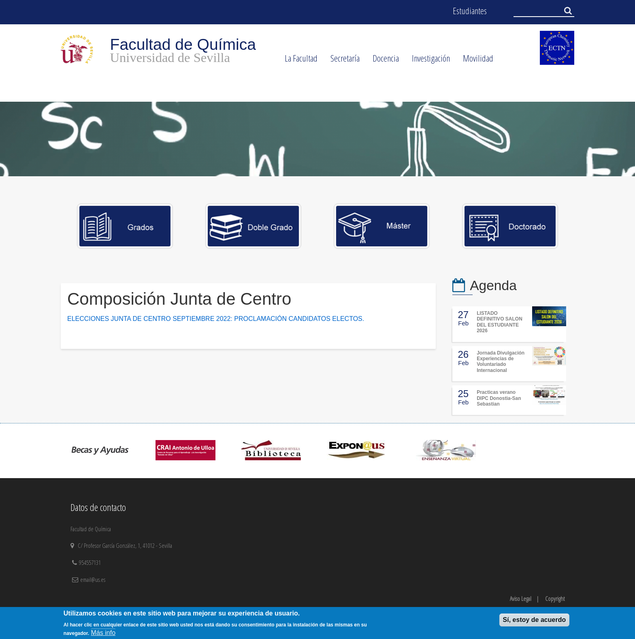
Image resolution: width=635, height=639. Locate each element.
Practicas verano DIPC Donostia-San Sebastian (499, 398)
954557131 (90, 562)
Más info (103, 632)
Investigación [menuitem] (427, 61)
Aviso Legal (520, 598)
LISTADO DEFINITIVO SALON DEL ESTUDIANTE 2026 (499, 321)
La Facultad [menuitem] (298, 61)
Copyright (555, 598)
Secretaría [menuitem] (342, 61)
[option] (317, 139)
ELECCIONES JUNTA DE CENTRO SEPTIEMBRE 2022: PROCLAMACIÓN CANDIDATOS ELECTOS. (215, 318)
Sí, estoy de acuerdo (534, 619)
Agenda (493, 285)
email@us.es (92, 579)
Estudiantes (470, 10)
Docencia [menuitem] (382, 61)
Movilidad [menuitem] (474, 61)
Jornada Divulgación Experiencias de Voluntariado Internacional (500, 361)
